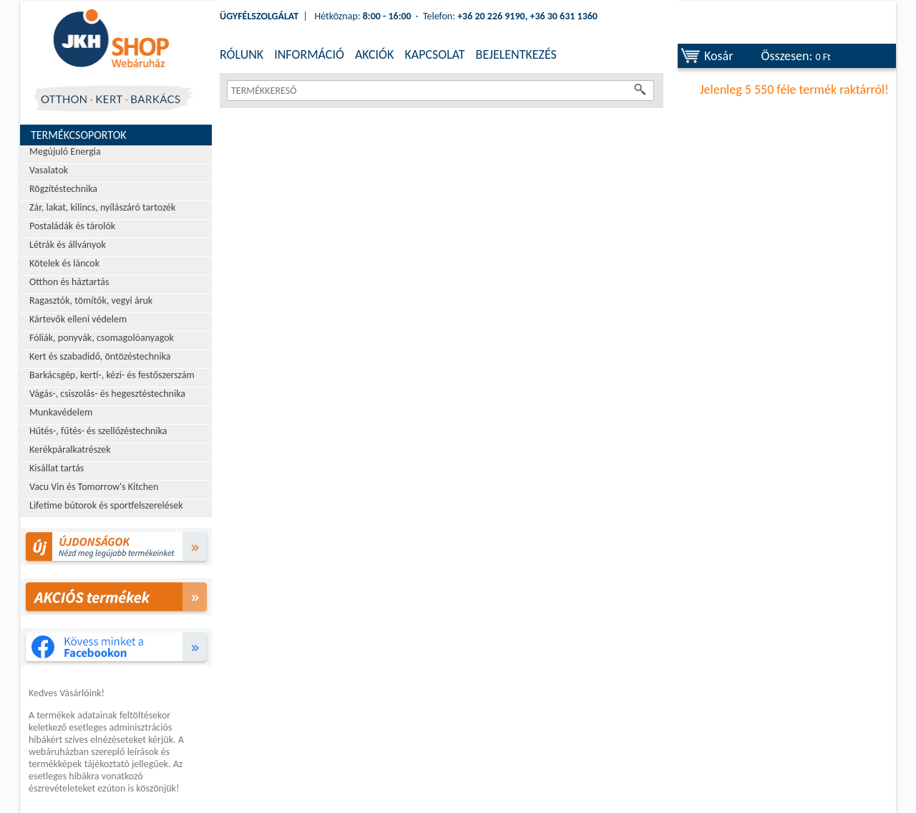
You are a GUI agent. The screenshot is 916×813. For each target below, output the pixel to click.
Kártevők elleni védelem (78, 319)
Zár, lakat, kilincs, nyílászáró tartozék (102, 207)
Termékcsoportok (79, 135)
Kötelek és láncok (64, 263)
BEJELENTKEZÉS (516, 54)
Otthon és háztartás (69, 282)
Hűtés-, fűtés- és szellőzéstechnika (98, 431)
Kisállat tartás (56, 468)
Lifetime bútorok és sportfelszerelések (106, 505)
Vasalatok (48, 170)
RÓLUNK (241, 54)
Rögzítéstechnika (63, 189)
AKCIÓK (374, 54)
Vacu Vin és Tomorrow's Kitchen (93, 487)
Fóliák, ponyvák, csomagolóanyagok (101, 338)
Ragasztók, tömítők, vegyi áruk (90, 300)
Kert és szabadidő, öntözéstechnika (100, 356)
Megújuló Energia (65, 151)
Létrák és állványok (67, 245)
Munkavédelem (60, 412)
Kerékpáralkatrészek (70, 449)
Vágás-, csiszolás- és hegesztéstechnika (107, 394)
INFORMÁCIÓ (309, 54)
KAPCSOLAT (434, 54)
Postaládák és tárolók (72, 226)
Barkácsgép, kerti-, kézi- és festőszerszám (112, 375)
